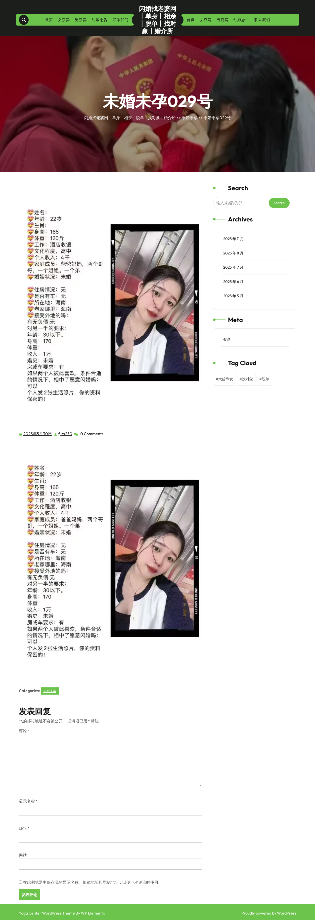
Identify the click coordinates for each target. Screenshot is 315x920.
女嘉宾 (64, 19)
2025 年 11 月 (233, 238)
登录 (227, 339)
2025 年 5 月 (233, 295)
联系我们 (121, 19)
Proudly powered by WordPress (268, 913)
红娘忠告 (100, 19)
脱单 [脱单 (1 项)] (265, 379)
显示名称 (28, 801)
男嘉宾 (81, 19)
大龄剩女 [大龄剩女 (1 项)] (225, 379)
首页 (49, 19)
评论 (24, 730)
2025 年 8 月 (233, 253)
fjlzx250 (65, 433)
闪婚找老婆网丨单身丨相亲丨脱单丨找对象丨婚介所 (157, 20)
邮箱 (24, 828)
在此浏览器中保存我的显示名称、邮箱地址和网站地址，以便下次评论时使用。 (92, 882)
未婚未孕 (190, 117)
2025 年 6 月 (233, 281)
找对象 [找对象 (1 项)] (247, 379)
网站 (23, 855)
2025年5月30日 (37, 433)
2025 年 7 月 (233, 267)
